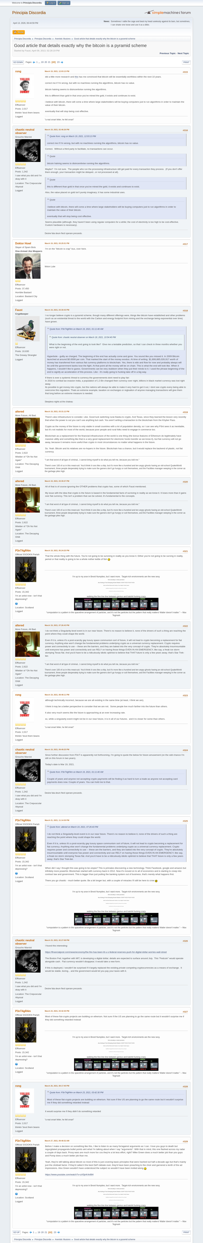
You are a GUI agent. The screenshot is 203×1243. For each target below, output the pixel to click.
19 (42, 62)
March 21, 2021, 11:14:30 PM (57, 820)
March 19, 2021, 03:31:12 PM (57, 411)
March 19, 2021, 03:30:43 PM (57, 310)
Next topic (183, 53)
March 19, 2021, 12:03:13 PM (57, 71)
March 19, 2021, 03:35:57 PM (57, 481)
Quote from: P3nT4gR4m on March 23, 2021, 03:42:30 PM (76, 1092)
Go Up (16, 1232)
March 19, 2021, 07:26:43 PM (57, 625)
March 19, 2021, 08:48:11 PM (57, 695)
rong (18, 71)
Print (186, 62)
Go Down (18, 62)
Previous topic (168, 53)
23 (58, 62)
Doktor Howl (23, 243)
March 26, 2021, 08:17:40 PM (57, 1086)
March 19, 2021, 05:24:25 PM (57, 550)
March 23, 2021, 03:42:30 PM (57, 1011)
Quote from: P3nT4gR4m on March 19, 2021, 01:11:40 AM (76, 329)
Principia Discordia (29, 12)
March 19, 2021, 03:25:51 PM (57, 243)
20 (46, 62)
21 (49, 62)
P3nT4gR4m (23, 550)
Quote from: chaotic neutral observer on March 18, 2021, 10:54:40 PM (84, 337)
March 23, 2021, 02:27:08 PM (57, 940)
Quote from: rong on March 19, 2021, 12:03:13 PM (73, 136)
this (76, 76)
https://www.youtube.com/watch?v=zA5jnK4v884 (69, 1174)
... (39, 62)
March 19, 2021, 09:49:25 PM (57, 749)
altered (19, 411)
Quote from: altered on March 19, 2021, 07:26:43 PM (74, 827)
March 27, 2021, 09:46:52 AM (57, 1141)
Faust (18, 310)
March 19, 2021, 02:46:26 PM (57, 130)
